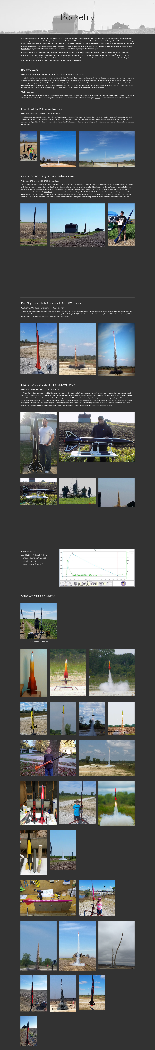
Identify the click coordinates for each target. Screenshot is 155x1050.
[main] (77, 17)
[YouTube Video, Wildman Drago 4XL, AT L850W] (97, 623)
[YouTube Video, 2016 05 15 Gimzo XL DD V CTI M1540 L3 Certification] (48, 527)
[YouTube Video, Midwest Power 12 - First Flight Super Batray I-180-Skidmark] (121, 991)
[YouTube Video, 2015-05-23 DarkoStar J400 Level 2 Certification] (77, 272)
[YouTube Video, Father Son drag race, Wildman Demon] (63, 1032)
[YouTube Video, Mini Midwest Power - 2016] (107, 527)
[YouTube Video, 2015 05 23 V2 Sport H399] (107, 849)
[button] (152, 2)
